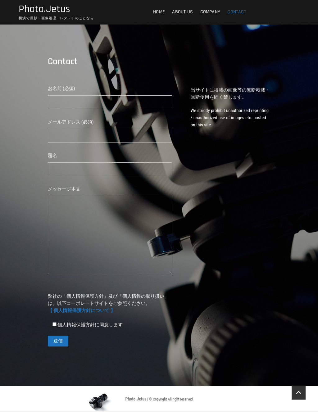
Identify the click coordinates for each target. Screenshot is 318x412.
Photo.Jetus (46, 9)
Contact (236, 12)
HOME (159, 12)
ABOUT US (182, 12)
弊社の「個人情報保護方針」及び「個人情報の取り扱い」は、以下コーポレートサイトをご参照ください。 (108, 304)
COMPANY (210, 12)
